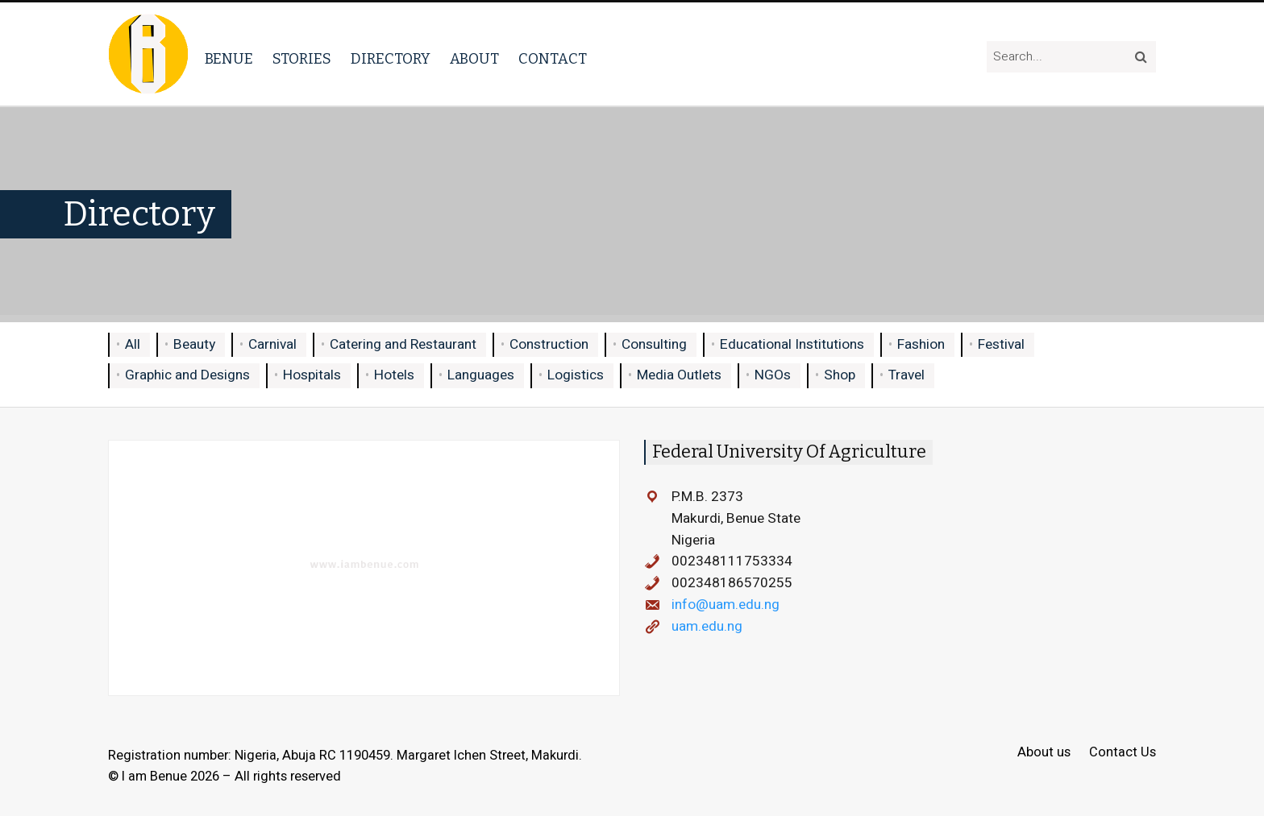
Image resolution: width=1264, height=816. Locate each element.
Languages (480, 375)
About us (1044, 753)
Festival (1001, 344)
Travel (906, 375)
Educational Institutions (792, 344)
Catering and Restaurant (403, 344)
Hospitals (312, 375)
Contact (552, 59)
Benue (229, 59)
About (474, 59)
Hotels (394, 375)
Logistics (575, 375)
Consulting (654, 344)
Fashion (921, 344)
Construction (548, 344)
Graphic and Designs (187, 375)
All (132, 344)
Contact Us (1122, 753)
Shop (839, 375)
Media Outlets (679, 375)
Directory (390, 59)
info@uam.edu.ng (726, 604)
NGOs (773, 375)
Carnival (272, 344)
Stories (301, 59)
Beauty (194, 344)
